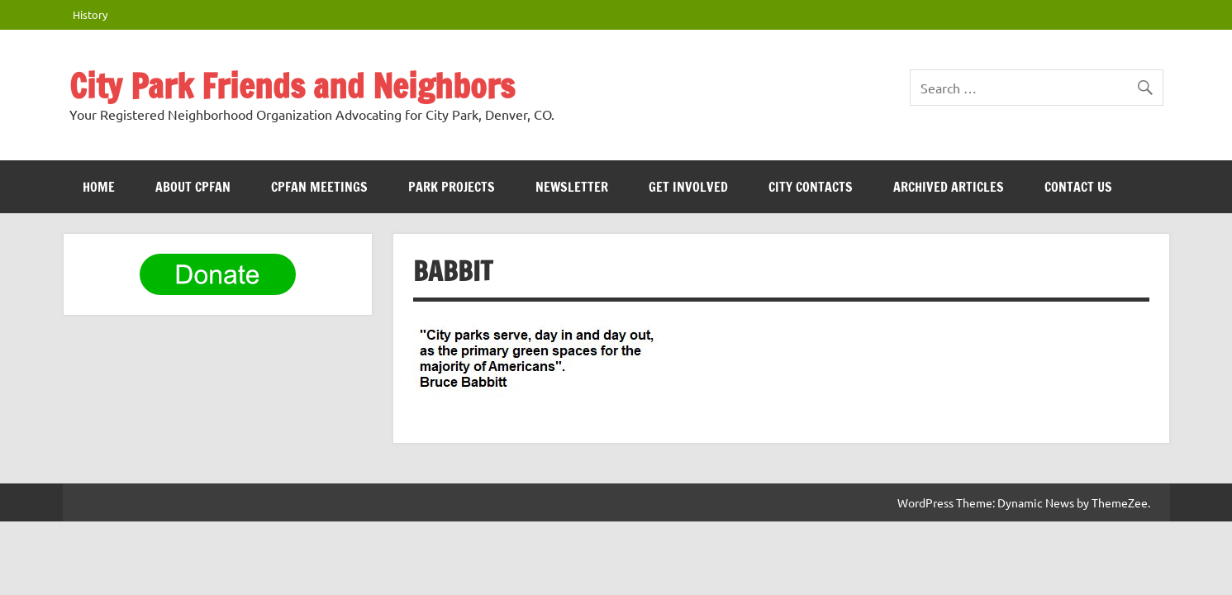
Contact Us (1078, 187)
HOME (99, 187)
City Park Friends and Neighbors (292, 85)
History (90, 14)
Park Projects (451, 187)
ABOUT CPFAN (193, 187)
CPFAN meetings (319, 187)
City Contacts (810, 187)
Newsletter (571, 187)
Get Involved (688, 187)
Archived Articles (948, 187)
